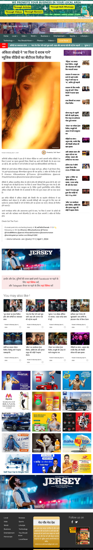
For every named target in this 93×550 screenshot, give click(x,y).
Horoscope (7, 537)
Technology (9, 40)
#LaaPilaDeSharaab (42, 227)
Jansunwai (79, 21)
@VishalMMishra (11, 233)
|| (60, 45)
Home (6, 36)
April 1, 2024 (42, 239)
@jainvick (21, 233)
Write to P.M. (61, 21)
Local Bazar (64, 40)
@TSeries (44, 230)
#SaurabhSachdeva (32, 233)
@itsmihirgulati (10, 235)
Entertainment (60, 36)
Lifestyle (84, 36)
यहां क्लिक (31, 282)
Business (45, 36)
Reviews (21, 518)
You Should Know (25, 40)
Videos (51, 40)
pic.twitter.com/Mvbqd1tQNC (27, 235)
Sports (73, 36)
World (34, 36)
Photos (40, 40)
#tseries (24, 230)
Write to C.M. (70, 21)
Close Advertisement (84, 18)
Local (15, 36)
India (24, 36)
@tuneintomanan (46, 233)
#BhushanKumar (34, 230)
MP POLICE (87, 21)
